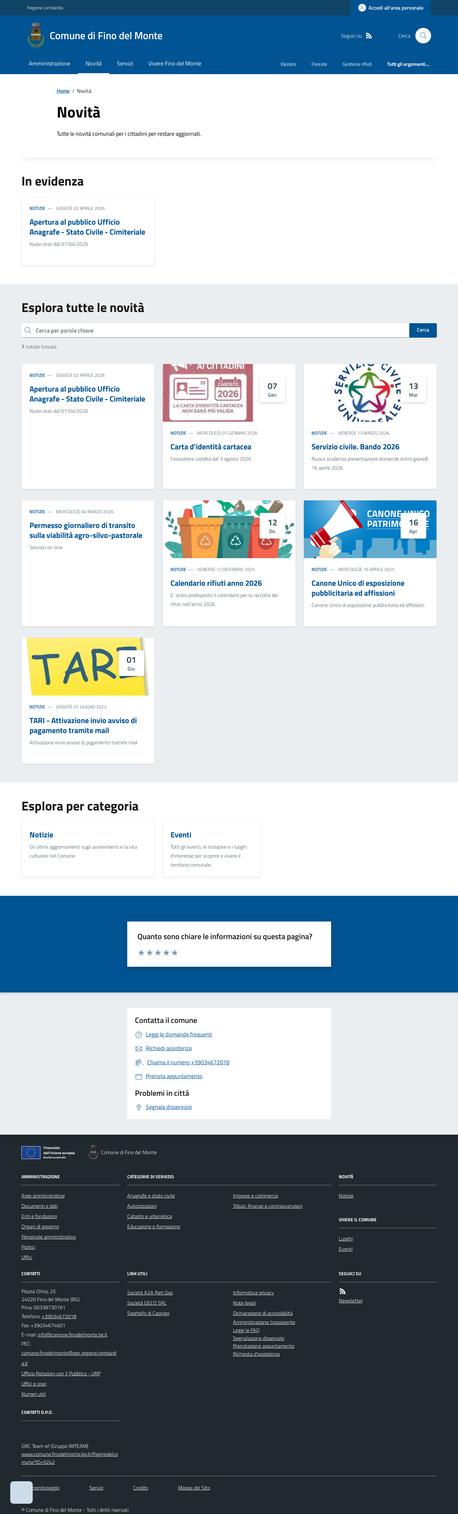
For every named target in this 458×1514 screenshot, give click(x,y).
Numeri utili (33, 1394)
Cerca (423, 329)
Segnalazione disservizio (258, 1338)
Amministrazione (49, 63)
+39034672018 (59, 1316)
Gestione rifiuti (357, 64)
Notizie (37, 208)
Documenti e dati (39, 1206)
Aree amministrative (43, 1195)
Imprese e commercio (255, 1195)
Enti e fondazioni (39, 1216)
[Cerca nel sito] (420, 35)
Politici (28, 1247)
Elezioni (288, 64)
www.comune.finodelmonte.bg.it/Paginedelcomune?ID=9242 (69, 1458)
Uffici (26, 1257)
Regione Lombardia (45, 7)
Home (63, 91)
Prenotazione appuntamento (263, 1346)
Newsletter (351, 1300)
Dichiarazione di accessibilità (263, 1313)
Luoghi (346, 1238)
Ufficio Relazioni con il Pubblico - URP (61, 1373)
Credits (140, 1488)
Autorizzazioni (142, 1206)
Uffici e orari (33, 1384)
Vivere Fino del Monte (174, 63)
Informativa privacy (253, 1292)
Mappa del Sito (194, 1488)
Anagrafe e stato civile (151, 1195)
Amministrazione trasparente (264, 1322)
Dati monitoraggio (40, 1488)
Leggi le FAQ (246, 1330)
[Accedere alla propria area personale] (391, 7)
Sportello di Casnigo (148, 1313)
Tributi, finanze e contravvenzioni (268, 1206)
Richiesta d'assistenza (256, 1354)
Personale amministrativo (48, 1237)
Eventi (346, 1249)
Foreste (319, 64)
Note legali (244, 1303)
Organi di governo (40, 1226)
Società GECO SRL (147, 1303)
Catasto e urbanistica (149, 1216)
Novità (94, 63)
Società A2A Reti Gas (150, 1292)
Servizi (125, 63)
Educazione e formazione (153, 1226)
